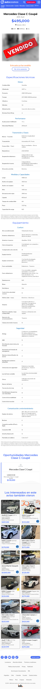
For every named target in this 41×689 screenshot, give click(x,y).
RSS (29, 671)
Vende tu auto (31, 2)
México (11, 679)
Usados (3, 5)
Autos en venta (10, 5)
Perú (16, 679)
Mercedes (22, 5)
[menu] (38, 2)
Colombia (18, 675)
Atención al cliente (17, 662)
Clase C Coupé (29, 5)
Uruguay (22, 679)
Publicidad (30, 666)
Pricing (23, 666)
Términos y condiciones (30, 662)
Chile (12, 675)
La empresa (8, 662)
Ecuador (25, 675)
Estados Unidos (33, 675)
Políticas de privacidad (14, 666)
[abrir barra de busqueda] (24, 2)
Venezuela (29, 679)
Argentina (6, 675)
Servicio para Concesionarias (18, 671)
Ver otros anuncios (20, 69)
